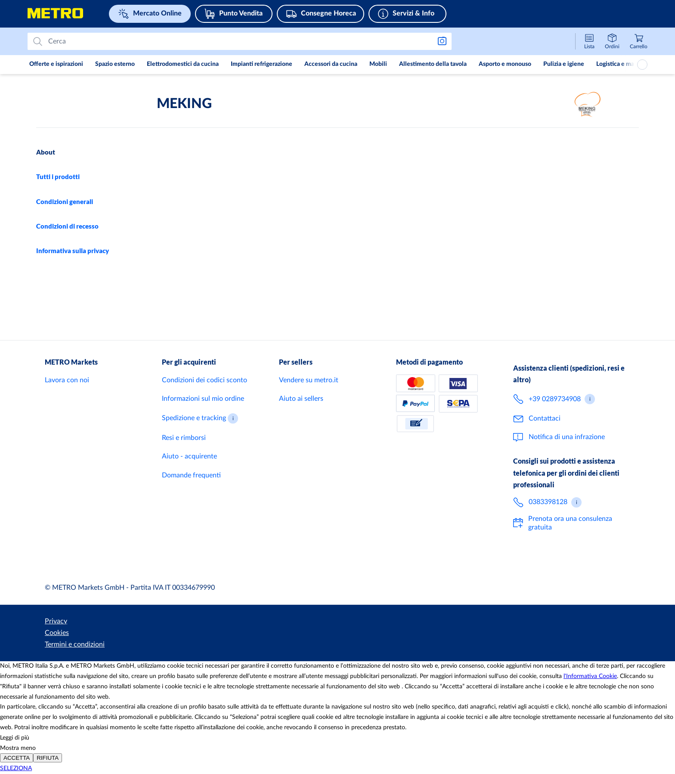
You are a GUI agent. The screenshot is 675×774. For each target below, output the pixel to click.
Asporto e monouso (505, 64)
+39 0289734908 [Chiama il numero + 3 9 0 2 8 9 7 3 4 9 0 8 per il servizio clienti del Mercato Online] (555, 422)
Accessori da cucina (330, 64)
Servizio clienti (431, 302)
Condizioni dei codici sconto (204, 403)
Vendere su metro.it (308, 403)
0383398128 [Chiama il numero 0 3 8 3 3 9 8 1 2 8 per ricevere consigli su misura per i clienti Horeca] (548, 525)
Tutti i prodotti (58, 176)
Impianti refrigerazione (261, 64)
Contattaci (544, 442)
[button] (233, 442)
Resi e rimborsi (184, 461)
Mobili (378, 64)
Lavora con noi (67, 403)
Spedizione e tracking (194, 441)
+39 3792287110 (248, 189)
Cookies (86, 644)
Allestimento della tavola (433, 64)
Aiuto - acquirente (189, 480)
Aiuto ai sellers (301, 422)
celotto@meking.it (216, 230)
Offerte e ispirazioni (56, 64)
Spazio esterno (115, 64)
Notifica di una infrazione (567, 460)
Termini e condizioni (135, 644)
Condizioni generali (64, 201)
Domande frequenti (191, 498)
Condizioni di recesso (67, 226)
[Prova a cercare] (236, 42)
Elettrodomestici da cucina (183, 64)
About (45, 152)
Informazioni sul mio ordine (203, 422)
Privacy (56, 644)
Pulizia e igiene (563, 64)
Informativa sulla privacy (72, 250)
